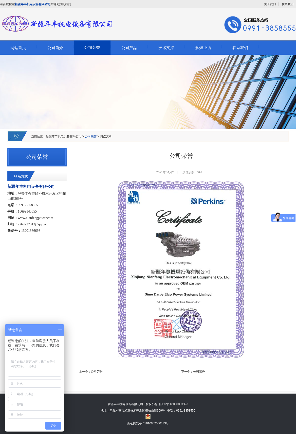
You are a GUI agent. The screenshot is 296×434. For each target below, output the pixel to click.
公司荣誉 (92, 47)
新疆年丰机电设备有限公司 (63, 136)
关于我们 (270, 4)
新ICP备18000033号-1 (173, 404)
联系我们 (288, 4)
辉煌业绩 (203, 48)
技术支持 (166, 48)
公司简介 (55, 48)
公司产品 (129, 48)
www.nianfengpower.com (35, 218)
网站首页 (18, 48)
